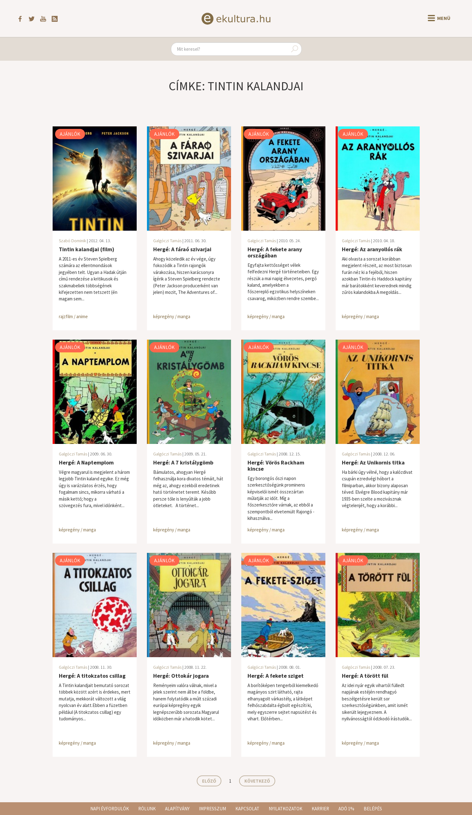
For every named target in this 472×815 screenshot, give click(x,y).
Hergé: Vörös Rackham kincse (276, 465)
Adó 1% (346, 809)
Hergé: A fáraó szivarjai (182, 249)
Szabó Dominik (72, 240)
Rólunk (147, 809)
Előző (209, 781)
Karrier (320, 809)
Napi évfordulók (109, 809)
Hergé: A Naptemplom (86, 462)
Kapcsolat (247, 809)
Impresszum (212, 809)
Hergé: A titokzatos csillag (92, 675)
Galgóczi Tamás (167, 240)
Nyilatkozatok (285, 809)
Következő (257, 781)
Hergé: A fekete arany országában (275, 252)
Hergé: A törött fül (365, 675)
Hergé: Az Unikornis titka (373, 462)
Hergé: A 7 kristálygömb (183, 462)
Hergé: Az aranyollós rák (372, 249)
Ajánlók (70, 134)
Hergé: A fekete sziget (276, 675)
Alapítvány (177, 809)
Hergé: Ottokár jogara (181, 675)
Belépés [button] (373, 809)
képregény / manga (171, 316)
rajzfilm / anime (73, 316)
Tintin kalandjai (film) (86, 249)
